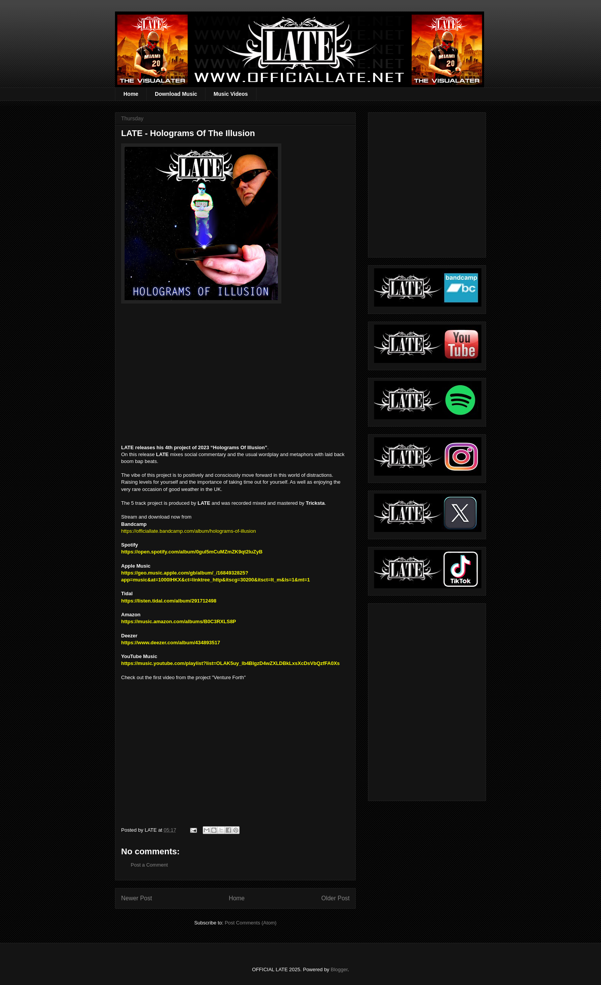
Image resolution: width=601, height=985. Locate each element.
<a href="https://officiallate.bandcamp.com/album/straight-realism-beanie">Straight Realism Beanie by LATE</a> (426, 700)
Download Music (176, 94)
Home (130, 94)
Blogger (339, 969)
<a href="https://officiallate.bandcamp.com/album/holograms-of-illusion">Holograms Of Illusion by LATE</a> (197, 369)
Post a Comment (149, 865)
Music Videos (230, 94)
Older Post (335, 898)
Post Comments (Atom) (250, 923)
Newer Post (136, 898)
